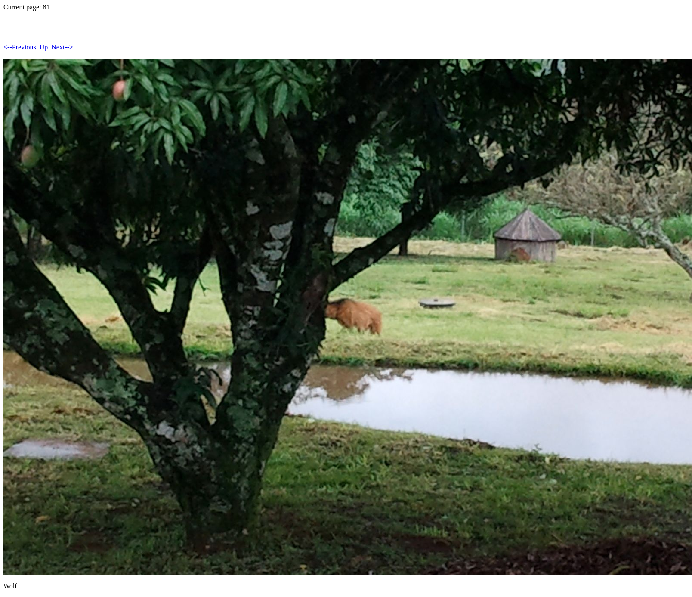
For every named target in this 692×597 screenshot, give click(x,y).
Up (44, 47)
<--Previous (19, 47)
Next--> (62, 47)
